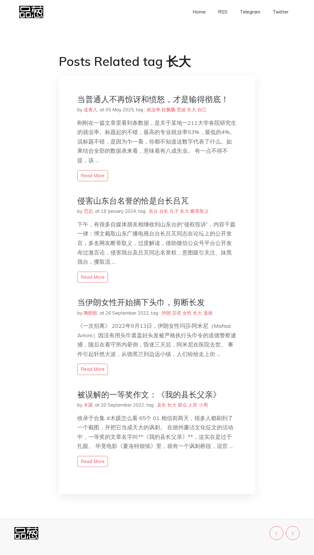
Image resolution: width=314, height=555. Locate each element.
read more (93, 175)
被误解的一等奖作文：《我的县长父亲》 (149, 394)
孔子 (174, 211)
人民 (192, 405)
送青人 (91, 110)
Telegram (250, 12)
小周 (203, 405)
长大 (191, 110)
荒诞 (181, 110)
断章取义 (199, 211)
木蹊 (88, 405)
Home (199, 12)
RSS (223, 12)
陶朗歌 (91, 313)
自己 (202, 110)
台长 (163, 211)
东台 (153, 211)
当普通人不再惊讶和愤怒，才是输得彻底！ (153, 99)
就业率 (153, 110)
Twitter (281, 12)
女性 (187, 313)
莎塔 (176, 313)
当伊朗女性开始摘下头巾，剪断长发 (141, 302)
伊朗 (166, 313)
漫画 (208, 313)
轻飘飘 (168, 110)
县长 (161, 405)
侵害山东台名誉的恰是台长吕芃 (133, 201)
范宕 (88, 211)
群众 (182, 405)
